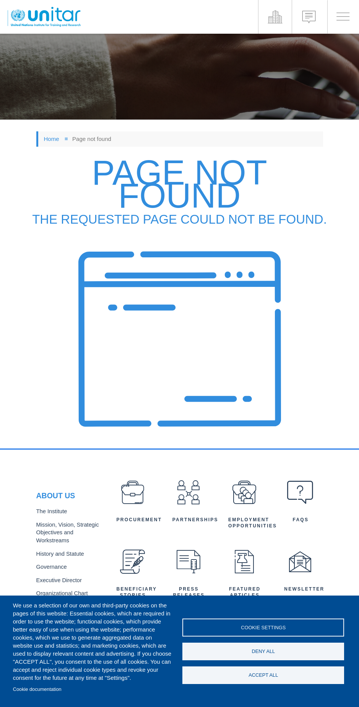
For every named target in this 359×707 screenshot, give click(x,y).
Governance (50, 565)
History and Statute (58, 553)
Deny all (263, 651)
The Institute (50, 513)
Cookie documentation (37, 689)
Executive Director (57, 578)
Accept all (263, 676)
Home (51, 139)
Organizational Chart (60, 591)
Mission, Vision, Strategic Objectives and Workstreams (65, 533)
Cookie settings (263, 627)
